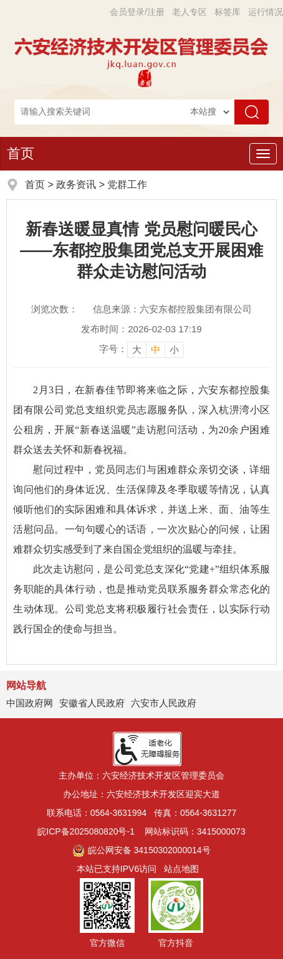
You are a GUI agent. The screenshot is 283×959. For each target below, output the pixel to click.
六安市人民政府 (163, 703)
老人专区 (189, 12)
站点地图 (181, 869)
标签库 (227, 12)
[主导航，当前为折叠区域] (263, 153)
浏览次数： (54, 309)
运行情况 (265, 12)
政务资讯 (76, 184)
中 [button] (155, 349)
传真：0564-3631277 (195, 813)
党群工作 (127, 184)
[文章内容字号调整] (141, 349)
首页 (20, 153)
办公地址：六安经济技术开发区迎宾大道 (141, 794)
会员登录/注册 (137, 12)
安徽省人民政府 (92, 703)
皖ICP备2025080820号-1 (86, 831)
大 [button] (137, 349)
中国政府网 (29, 703)
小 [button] (174, 349)
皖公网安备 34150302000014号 (141, 850)
